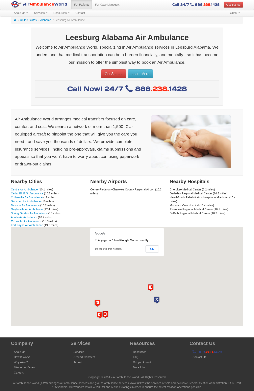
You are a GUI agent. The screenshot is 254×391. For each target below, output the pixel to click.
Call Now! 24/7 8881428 (127, 88)
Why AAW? (21, 362)
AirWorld (39, 4)
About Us (21, 12)
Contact (80, 12)
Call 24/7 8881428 (196, 5)
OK (152, 249)
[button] (157, 300)
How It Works (22, 357)
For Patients (81, 4)
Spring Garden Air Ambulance (29, 213)
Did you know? (142, 362)
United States (28, 20)
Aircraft (77, 362)
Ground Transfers (84, 357)
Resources (61, 12)
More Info (139, 367)
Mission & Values (24, 367)
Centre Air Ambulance (24, 189)
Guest (235, 12)
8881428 (207, 352)
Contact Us (199, 357)
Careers (19, 372)
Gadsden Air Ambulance (26, 201)
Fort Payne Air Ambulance (27, 225)
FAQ (136, 357)
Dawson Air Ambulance (25, 205)
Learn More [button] (140, 74)
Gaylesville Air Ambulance (27, 209)
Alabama (45, 20)
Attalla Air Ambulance (24, 217)
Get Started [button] (233, 4)
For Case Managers (107, 4)
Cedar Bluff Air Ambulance (27, 193)
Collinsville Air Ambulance (27, 197)
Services (40, 12)
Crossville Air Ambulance (26, 221)
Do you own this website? (108, 249)
